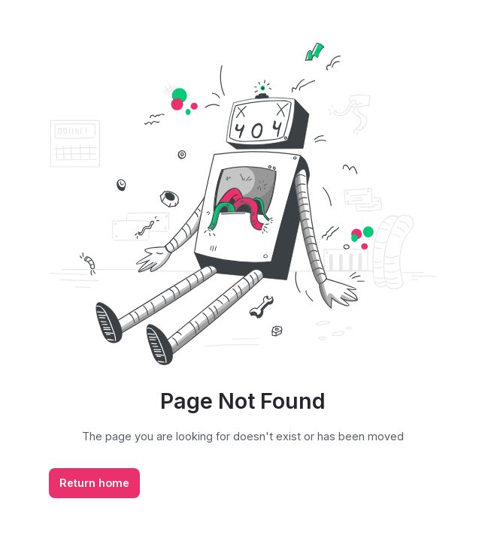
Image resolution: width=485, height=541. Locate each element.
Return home (94, 482)
